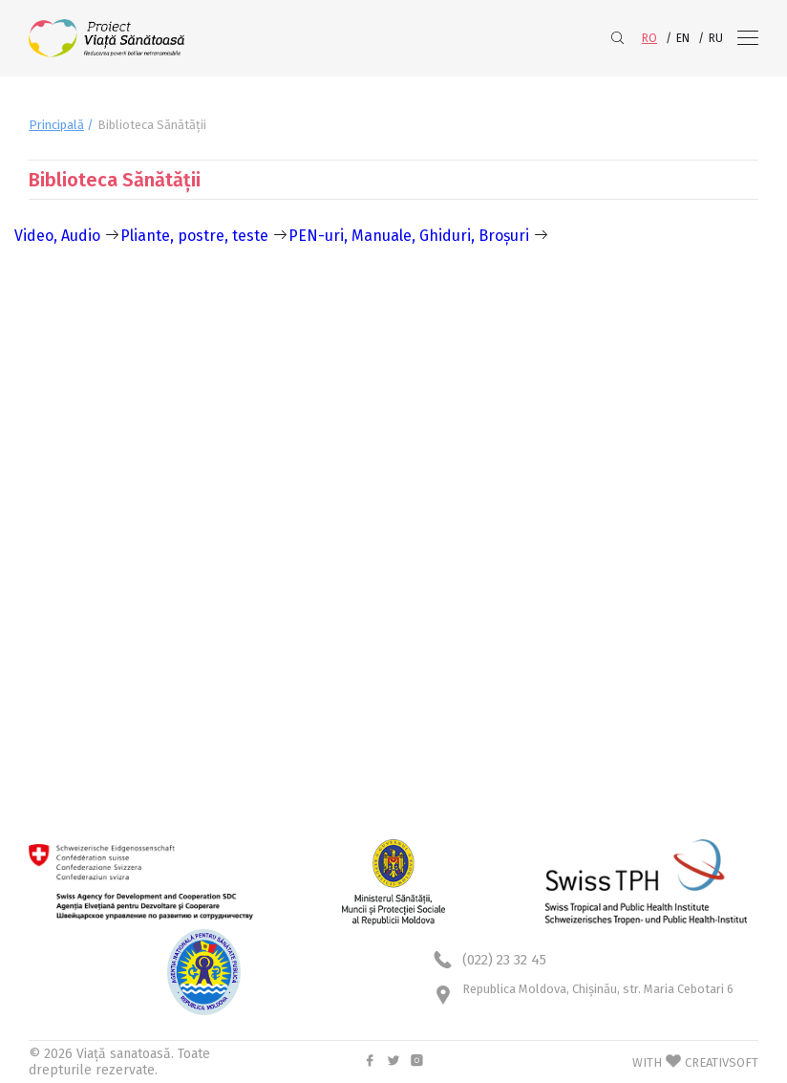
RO (649, 38)
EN (683, 38)
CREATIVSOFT (721, 1062)
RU (716, 38)
